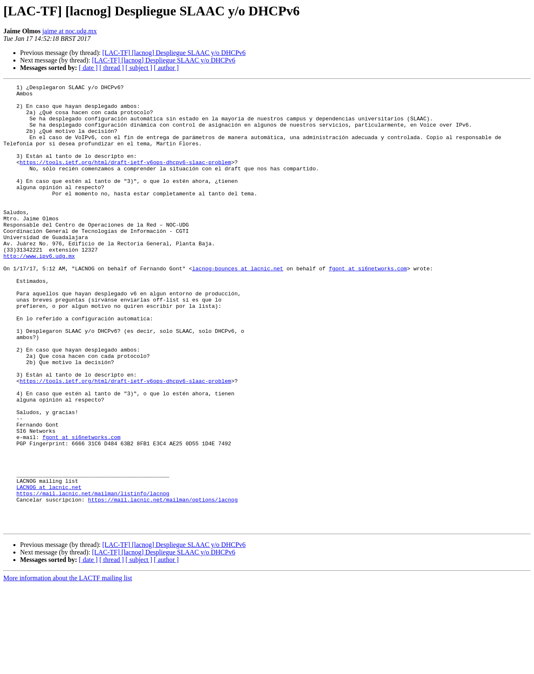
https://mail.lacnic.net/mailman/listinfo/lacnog (92, 575)
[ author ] (166, 67)
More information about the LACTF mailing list (67, 666)
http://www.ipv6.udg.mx (39, 291)
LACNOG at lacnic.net (48, 568)
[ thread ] (111, 67)
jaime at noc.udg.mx (69, 31)
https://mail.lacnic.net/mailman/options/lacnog (163, 583)
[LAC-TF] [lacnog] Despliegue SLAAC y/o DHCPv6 (174, 52)
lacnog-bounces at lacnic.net (237, 306)
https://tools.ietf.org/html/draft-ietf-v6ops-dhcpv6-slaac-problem (125, 178)
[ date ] (88, 67)
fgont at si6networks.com (368, 306)
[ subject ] (139, 67)
